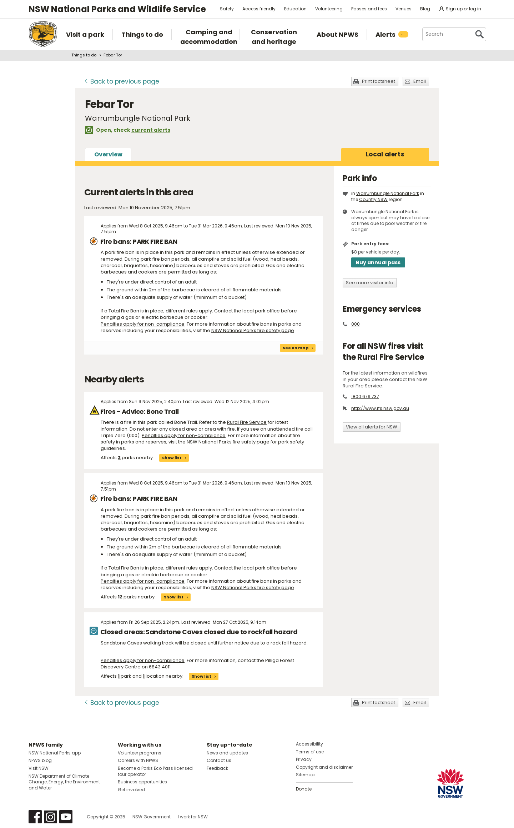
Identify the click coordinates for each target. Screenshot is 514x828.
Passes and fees (369, 9)
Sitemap (305, 775)
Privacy (304, 759)
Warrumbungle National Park (387, 193)
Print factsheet (378, 81)
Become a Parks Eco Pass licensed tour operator (155, 771)
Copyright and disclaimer (324, 767)
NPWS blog (40, 760)
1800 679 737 (365, 396)
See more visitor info (369, 282)
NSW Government (151, 817)
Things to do (83, 55)
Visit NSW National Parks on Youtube (65, 816)
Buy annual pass (378, 262)
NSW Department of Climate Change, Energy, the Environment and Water (64, 782)
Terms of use (310, 752)
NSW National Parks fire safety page (252, 330)
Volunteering (329, 9)
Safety (227, 9)
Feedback (217, 768)
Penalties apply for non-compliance (143, 324)
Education (295, 9)
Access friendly (259, 9)
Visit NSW (39, 768)
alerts (385, 154)
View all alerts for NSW (371, 426)
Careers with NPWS (138, 760)
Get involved (131, 790)
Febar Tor (113, 55)
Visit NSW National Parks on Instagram (50, 816)
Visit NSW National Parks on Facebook (35, 816)
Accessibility (309, 744)
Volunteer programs (139, 753)
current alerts (150, 130)
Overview (108, 154)
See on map (295, 348)
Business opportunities (142, 782)
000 (355, 324)
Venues (403, 9)
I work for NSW (193, 817)
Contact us (219, 760)
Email (419, 81)
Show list (172, 458)
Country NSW (373, 199)
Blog (425, 9)
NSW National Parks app (55, 753)
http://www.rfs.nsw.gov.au (380, 408)
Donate (304, 789)
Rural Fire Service (247, 422)
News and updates (227, 753)
